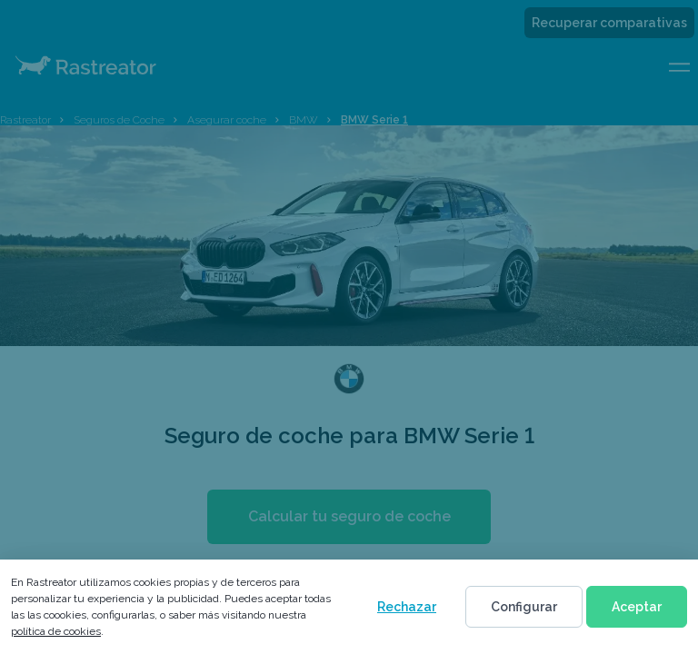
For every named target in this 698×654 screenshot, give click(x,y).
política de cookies (56, 631)
